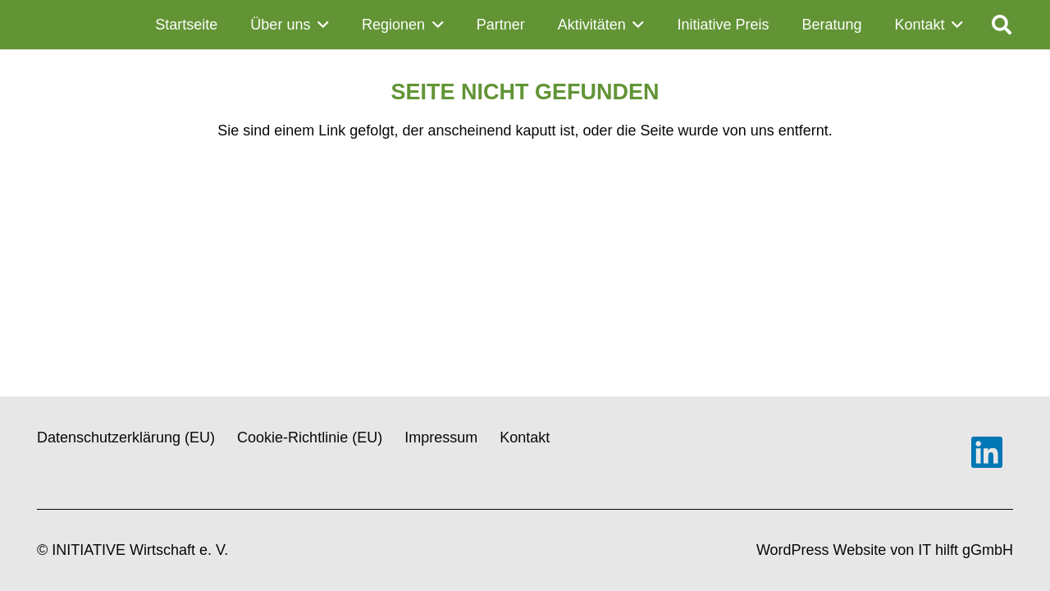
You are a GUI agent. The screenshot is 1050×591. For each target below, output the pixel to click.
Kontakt (525, 437)
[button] (319, 24)
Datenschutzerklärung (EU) (126, 437)
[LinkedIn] (986, 452)
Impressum (440, 437)
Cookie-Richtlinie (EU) (309, 437)
